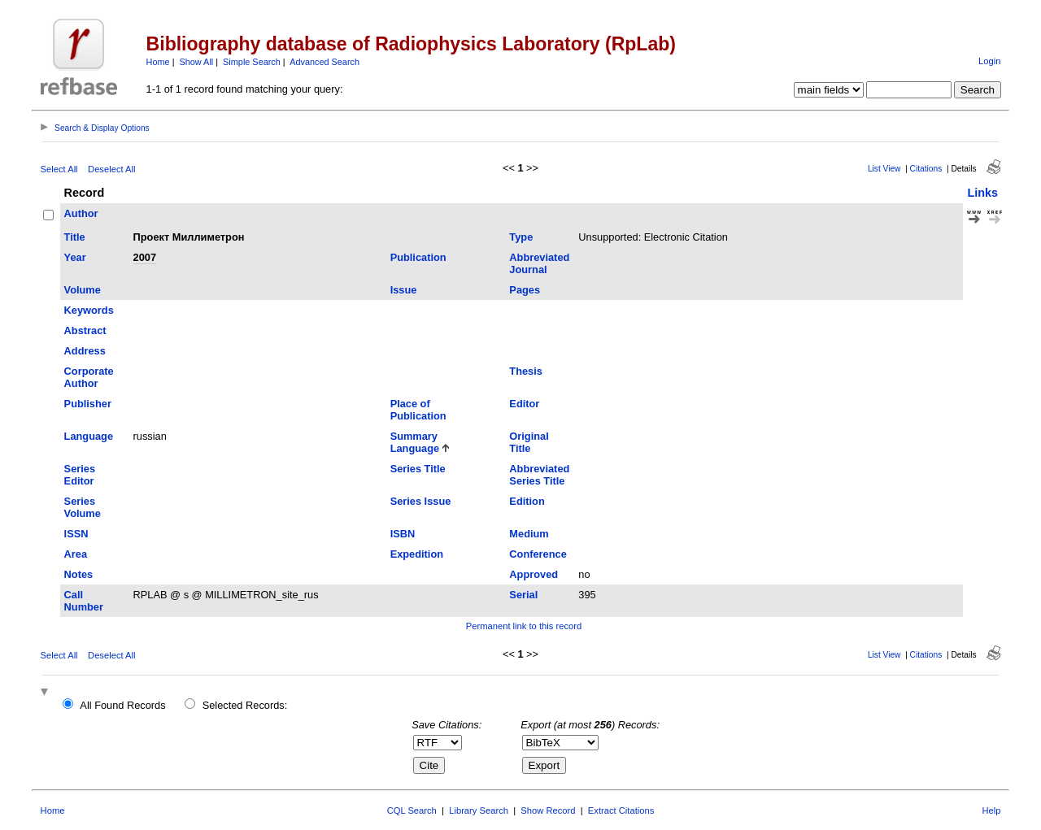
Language (88, 436)
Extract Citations (621, 810)
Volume (82, 290)
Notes (79, 574)
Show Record (547, 810)
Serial (523, 595)
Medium (528, 534)
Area (75, 554)
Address (85, 351)
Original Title (528, 442)
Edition (526, 501)
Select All (59, 169)
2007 (144, 257)
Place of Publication (418, 410)
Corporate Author (89, 377)
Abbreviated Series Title (539, 475)
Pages (524, 290)
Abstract (85, 330)
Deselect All (111, 169)
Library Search (478, 810)
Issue (403, 290)
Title (74, 237)
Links (982, 192)
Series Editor (79, 475)
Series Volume (82, 507)
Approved (533, 574)
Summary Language (414, 442)
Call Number (83, 601)
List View (884, 168)
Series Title (418, 469)
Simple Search (252, 62)
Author (81, 213)
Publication (418, 257)
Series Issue (420, 501)
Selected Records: (245, 705)
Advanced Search (324, 62)
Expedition (416, 554)
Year (75, 257)
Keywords (89, 310)
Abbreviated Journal (539, 263)
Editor (524, 404)
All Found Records (122, 705)
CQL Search (412, 810)
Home (158, 62)
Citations (926, 168)
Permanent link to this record (523, 626)
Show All (197, 62)
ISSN (76, 534)
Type (521, 237)
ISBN (403, 534)
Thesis (525, 371)
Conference (537, 554)
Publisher (87, 404)
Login (989, 61)
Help (991, 810)
